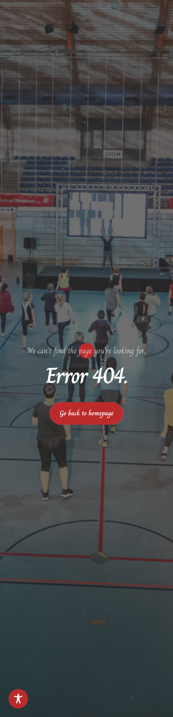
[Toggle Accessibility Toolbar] (18, 698)
